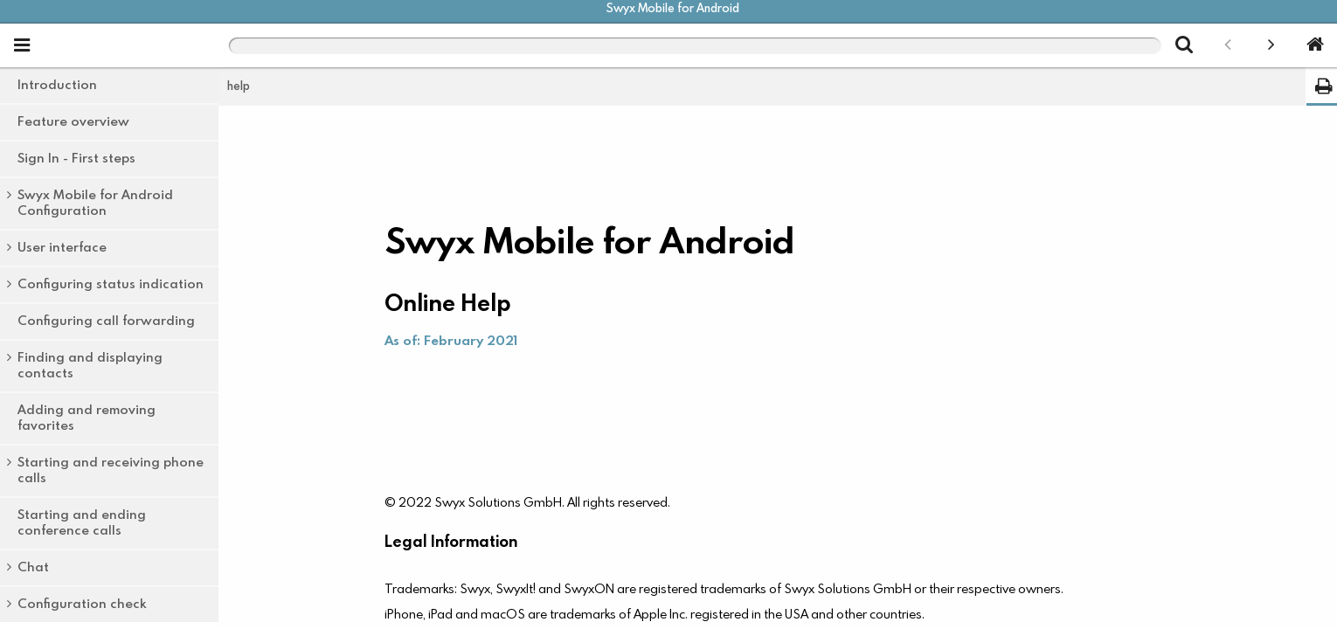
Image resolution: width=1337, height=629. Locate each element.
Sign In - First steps (76, 158)
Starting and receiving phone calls (110, 470)
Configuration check (81, 604)
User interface (62, 247)
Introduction (57, 85)
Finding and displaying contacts (90, 365)
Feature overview (73, 121)
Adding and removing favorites (86, 418)
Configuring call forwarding (106, 321)
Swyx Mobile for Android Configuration (95, 203)
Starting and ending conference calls (81, 523)
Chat (33, 567)
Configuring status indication (110, 284)
